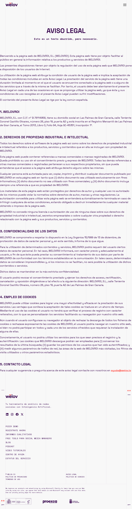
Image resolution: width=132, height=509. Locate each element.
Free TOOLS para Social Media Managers (29, 438)
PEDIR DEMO (12, 426)
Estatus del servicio (18, 458)
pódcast (10, 446)
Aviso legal (71, 474)
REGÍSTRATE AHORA (16, 430)
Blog (8, 442)
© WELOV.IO (10, 474)
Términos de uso (13, 479)
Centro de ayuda (15, 454)
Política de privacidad (16, 477)
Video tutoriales (16, 450)
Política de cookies (75, 477)
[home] (12, 4)
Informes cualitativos (19, 434)
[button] (125, 4)
